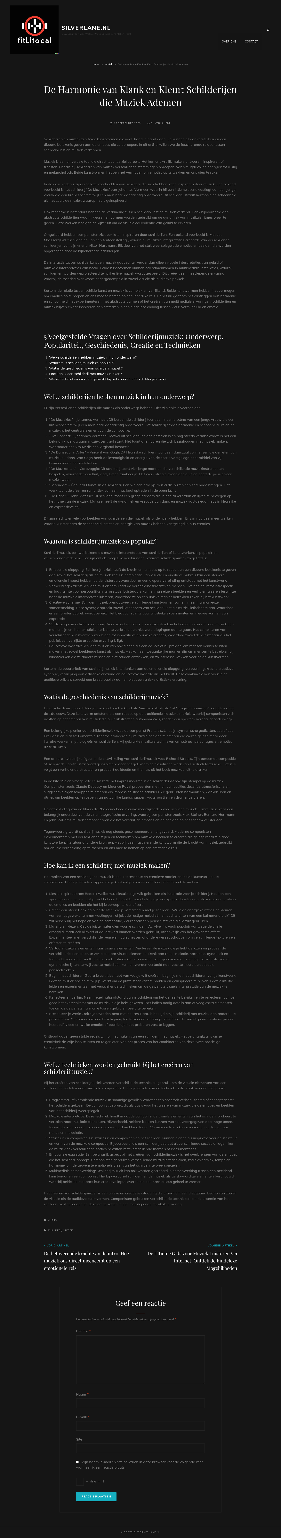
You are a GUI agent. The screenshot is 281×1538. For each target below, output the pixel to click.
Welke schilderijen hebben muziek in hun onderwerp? (93, 357)
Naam (82, 1394)
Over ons (229, 30)
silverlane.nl (86, 27)
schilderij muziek (60, 1230)
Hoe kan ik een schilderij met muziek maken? (85, 373)
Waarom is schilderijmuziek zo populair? (81, 363)
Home (96, 64)
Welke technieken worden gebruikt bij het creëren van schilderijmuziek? (107, 379)
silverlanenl (161, 123)
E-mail (82, 1417)
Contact (251, 30)
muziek (108, 64)
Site (79, 1439)
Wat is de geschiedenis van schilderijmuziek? (86, 368)
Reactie (83, 1331)
